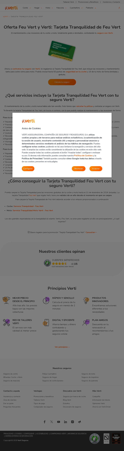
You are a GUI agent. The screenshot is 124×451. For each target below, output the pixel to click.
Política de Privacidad (32, 158)
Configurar (28, 168)
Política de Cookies (83, 155)
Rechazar (78, 168)
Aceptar (96, 168)
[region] (62, 145)
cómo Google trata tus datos (80, 158)
